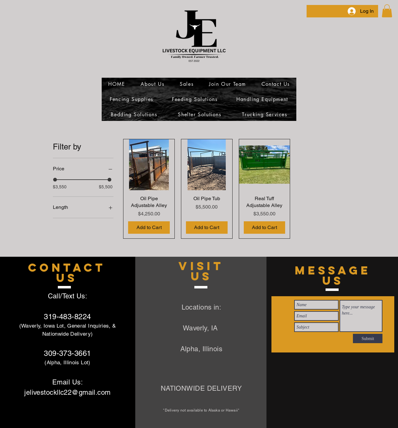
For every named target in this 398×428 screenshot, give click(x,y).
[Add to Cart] (149, 227)
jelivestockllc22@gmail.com (67, 392)
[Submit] (367, 338)
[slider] (55, 179)
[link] (387, 10)
